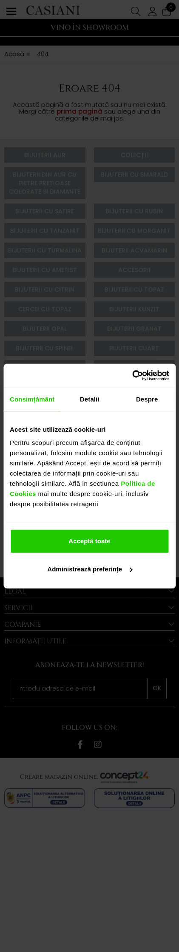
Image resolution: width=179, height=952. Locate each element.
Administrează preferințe (89, 569)
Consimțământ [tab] (32, 399)
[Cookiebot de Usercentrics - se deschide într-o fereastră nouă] (132, 375)
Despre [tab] (147, 399)
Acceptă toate (89, 541)
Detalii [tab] (89, 399)
